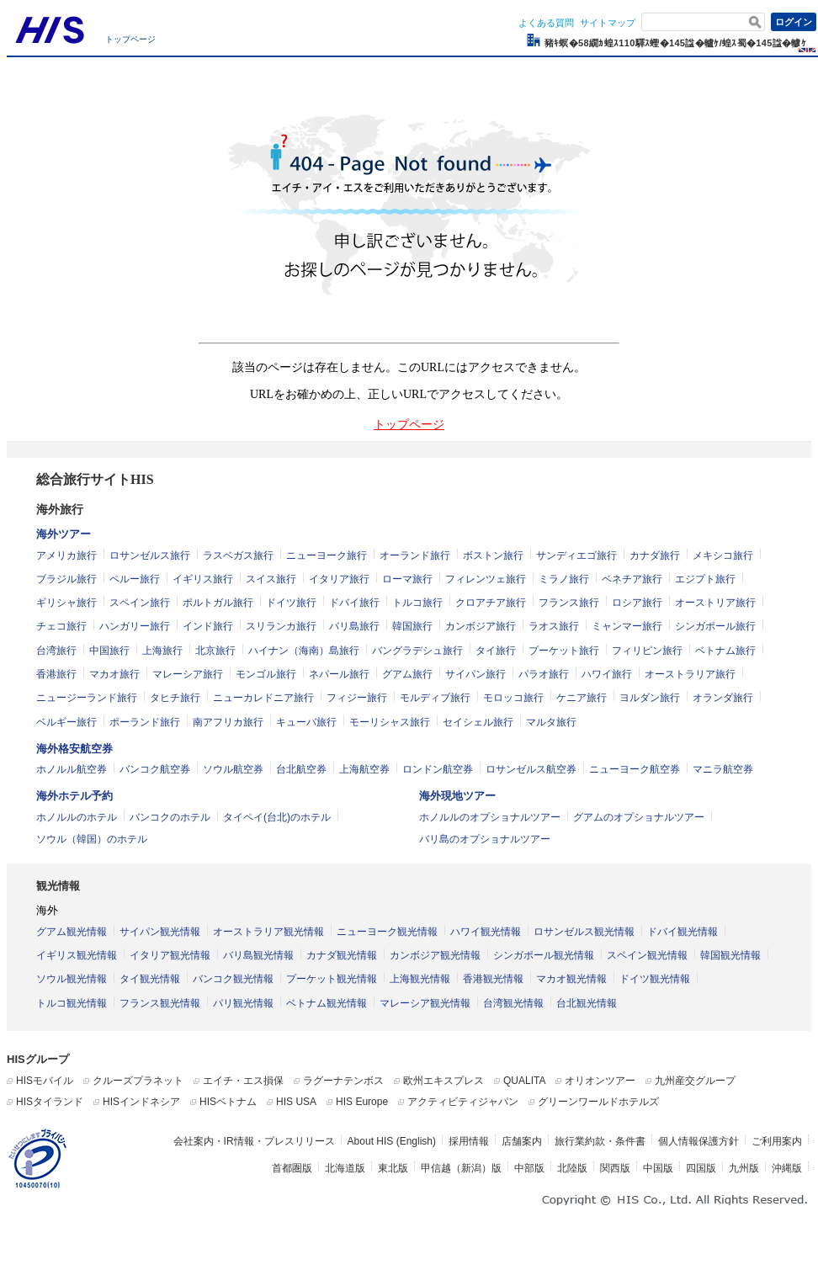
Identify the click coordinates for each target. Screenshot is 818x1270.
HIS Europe (362, 1102)
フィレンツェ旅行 (485, 579)
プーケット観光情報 (331, 979)
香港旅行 (56, 674)
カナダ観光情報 (341, 955)
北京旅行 (215, 650)
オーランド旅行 (415, 555)
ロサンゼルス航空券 (531, 769)
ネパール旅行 (339, 674)
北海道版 (345, 1168)
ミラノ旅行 (564, 579)
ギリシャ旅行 (66, 602)
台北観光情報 (586, 1003)
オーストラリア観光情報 (268, 932)
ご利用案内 (777, 1141)
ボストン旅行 (493, 555)
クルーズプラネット (138, 1081)
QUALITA (524, 1081)
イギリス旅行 (203, 579)
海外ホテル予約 (74, 795)
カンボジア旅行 (480, 626)
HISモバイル (44, 1081)
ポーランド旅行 (144, 722)
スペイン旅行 (139, 602)
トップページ (130, 39)
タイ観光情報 (150, 979)
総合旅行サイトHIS (95, 479)
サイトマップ (607, 23)
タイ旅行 (495, 650)
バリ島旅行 (354, 626)
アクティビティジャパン (462, 1102)
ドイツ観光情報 (654, 979)
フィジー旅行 (357, 698)
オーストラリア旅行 (690, 674)
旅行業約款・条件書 (600, 1141)
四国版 (701, 1168)
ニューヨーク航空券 (634, 769)
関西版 (615, 1168)
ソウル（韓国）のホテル (91, 839)
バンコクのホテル (170, 817)
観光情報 (58, 885)
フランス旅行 (569, 602)
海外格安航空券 (74, 748)
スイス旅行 (271, 579)
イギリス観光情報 (76, 955)
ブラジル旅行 (66, 579)
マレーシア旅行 (187, 674)
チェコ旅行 (61, 626)
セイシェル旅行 (478, 722)
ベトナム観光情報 (326, 1003)
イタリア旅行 (339, 579)
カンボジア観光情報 (435, 955)
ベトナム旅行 (725, 650)
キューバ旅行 (306, 722)
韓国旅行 (412, 626)
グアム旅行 (407, 674)
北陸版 (572, 1168)
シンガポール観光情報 (543, 955)
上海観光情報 (420, 979)
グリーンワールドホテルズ (598, 1102)
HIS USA (296, 1102)
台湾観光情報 (513, 1003)
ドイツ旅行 (291, 602)
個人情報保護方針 (698, 1141)
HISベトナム (228, 1102)
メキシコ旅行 (723, 555)
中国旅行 (109, 650)
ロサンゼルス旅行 (149, 555)
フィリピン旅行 (647, 650)
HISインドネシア (141, 1102)
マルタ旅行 (551, 722)
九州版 (744, 1168)
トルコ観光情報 (71, 1003)
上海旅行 (162, 650)
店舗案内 (522, 1141)
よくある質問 (546, 23)
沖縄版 (787, 1168)
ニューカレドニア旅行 (263, 698)
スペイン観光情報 (647, 955)
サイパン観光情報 (160, 932)
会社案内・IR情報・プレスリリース (254, 1141)
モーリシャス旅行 (389, 722)
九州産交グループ (695, 1081)
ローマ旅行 (407, 579)
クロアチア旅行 (490, 602)
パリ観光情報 (243, 1003)
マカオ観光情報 (571, 979)
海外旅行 (59, 509)
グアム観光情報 (71, 932)
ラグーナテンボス (343, 1081)
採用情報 (469, 1141)
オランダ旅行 (723, 698)
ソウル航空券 (233, 769)
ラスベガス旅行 (238, 555)
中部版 (529, 1168)
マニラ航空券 (723, 769)
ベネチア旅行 (632, 579)
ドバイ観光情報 (682, 932)
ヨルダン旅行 (649, 698)
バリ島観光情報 (258, 955)
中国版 (658, 1168)
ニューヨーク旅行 (326, 555)
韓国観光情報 (730, 955)
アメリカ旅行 (66, 555)
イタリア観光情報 (170, 955)
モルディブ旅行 (435, 698)
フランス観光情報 (160, 1003)
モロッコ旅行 (513, 698)
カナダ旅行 (654, 555)
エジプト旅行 (705, 579)
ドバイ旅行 (354, 602)
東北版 (393, 1168)
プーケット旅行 (564, 650)
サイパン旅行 (475, 674)
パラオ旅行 (543, 674)
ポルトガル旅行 (218, 602)
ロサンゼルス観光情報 (584, 932)
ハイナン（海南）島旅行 (303, 650)
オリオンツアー (600, 1081)
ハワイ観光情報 (485, 932)
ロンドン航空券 (437, 769)
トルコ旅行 (417, 602)
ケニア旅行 (581, 698)
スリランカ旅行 (281, 626)
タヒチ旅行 (175, 698)
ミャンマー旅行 (627, 626)
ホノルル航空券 (71, 769)
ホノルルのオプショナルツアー (489, 817)
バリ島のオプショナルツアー (484, 839)
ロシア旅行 (637, 602)
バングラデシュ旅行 (417, 650)
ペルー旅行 (134, 579)
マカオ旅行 (114, 674)
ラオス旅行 (554, 626)
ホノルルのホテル (76, 817)
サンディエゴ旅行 (576, 555)
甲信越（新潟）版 (461, 1168)
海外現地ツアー (457, 795)
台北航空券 (301, 769)
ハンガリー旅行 (134, 626)
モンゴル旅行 (266, 674)
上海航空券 (364, 769)
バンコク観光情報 (233, 979)
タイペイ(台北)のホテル (277, 817)
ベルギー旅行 (66, 722)
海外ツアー (63, 534)
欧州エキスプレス (443, 1081)
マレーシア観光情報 (425, 1003)
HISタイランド (49, 1102)
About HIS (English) (392, 1141)
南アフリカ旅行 (228, 722)
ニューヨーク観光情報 (387, 932)
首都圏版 (292, 1168)
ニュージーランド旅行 (86, 698)
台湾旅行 (56, 650)
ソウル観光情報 (71, 979)
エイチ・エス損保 (243, 1081)
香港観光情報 (493, 979)
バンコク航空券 (155, 769)
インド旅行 (208, 626)
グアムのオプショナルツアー (638, 817)
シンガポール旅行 (715, 626)
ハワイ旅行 (607, 674)
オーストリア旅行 (715, 602)
